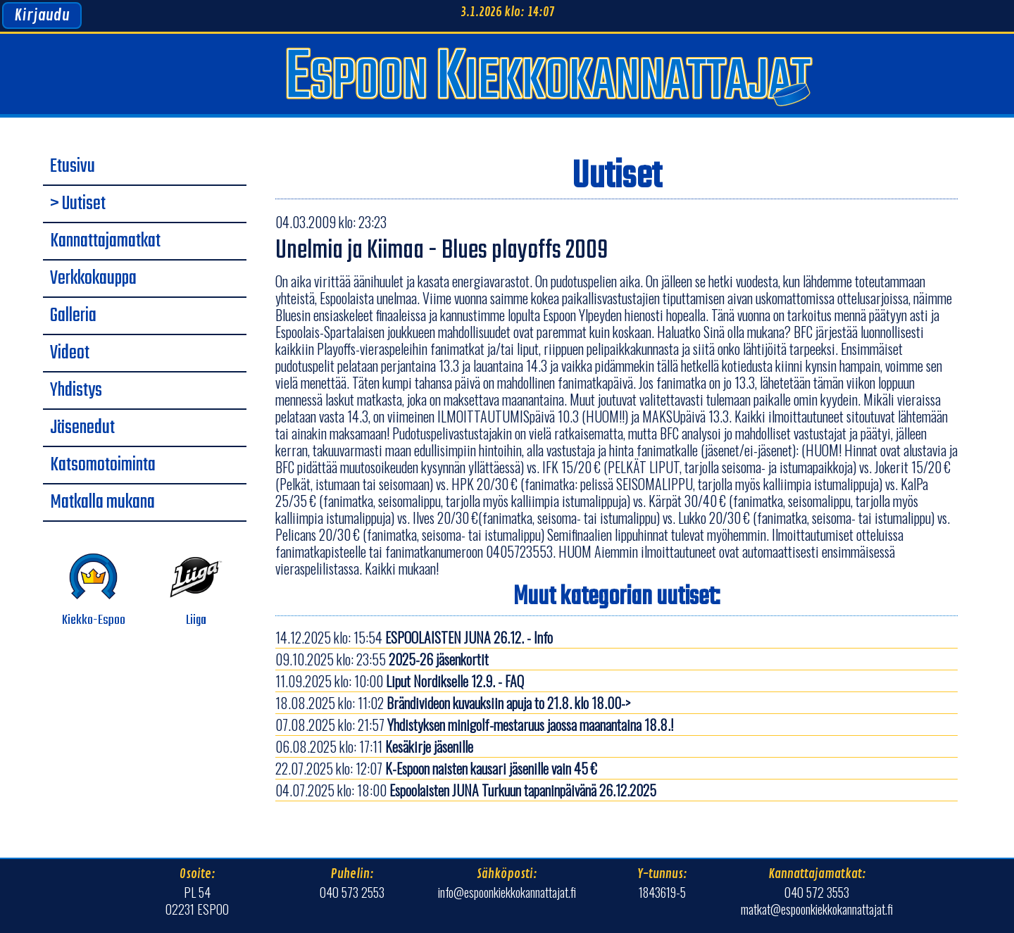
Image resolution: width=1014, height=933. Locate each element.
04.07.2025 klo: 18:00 (465, 790)
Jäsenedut (82, 428)
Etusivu (72, 166)
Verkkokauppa (93, 278)
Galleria (73, 316)
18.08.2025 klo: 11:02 (452, 702)
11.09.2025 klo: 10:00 (399, 680)
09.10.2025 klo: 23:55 (382, 659)
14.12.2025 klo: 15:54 (414, 637)
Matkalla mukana (102, 502)
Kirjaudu (42, 15)
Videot (69, 353)
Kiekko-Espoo (93, 590)
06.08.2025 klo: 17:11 (374, 746)
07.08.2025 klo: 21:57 (474, 724)
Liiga (196, 590)
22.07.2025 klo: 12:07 (436, 768)
